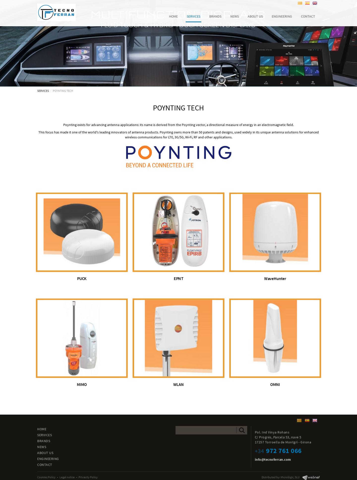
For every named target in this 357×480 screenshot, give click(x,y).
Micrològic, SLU (290, 477)
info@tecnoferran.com (273, 459)
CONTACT (44, 464)
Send (242, 430)
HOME (41, 429)
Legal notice (67, 477)
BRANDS (43, 441)
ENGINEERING (48, 458)
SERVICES (43, 91)
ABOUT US (45, 453)
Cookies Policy (46, 477)
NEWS (41, 447)
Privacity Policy (88, 477)
